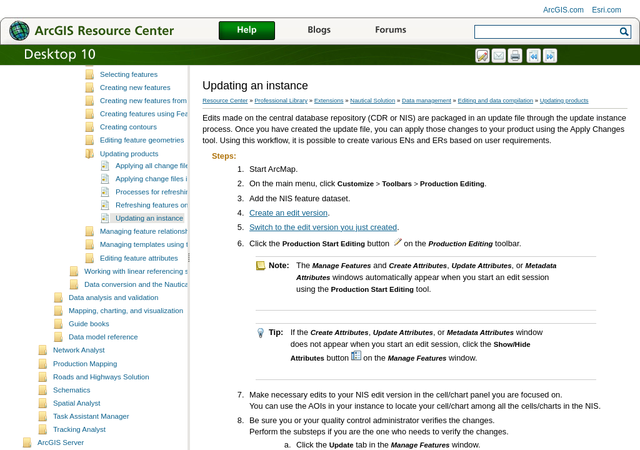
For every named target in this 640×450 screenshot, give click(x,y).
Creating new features (135, 140)
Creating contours (128, 180)
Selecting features (129, 127)
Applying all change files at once (167, 218)
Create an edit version (288, 213)
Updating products (129, 207)
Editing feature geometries (142, 193)
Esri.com (606, 10)
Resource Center (225, 100)
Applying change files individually (168, 232)
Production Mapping (85, 417)
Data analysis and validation (113, 350)
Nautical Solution (372, 100)
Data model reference (103, 390)
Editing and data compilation (496, 100)
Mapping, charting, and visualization (126, 364)
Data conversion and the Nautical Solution (151, 337)
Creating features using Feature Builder (163, 167)
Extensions (329, 100)
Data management (426, 100)
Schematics (72, 443)
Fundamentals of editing (138, 114)
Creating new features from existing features (170, 154)
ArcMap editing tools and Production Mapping (172, 87)
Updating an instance (149, 271)
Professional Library (281, 100)
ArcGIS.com (563, 10)
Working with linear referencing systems (147, 324)
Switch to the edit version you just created (323, 227)
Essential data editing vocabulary (152, 74)
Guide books (89, 377)
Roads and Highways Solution (101, 430)
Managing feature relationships (149, 284)
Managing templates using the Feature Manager (176, 297)
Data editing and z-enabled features (157, 101)
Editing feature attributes (139, 311)
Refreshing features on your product (173, 258)
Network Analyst (79, 403)
